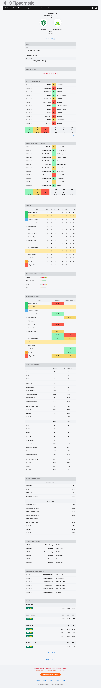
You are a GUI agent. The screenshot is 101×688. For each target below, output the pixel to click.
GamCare (62, 670)
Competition (29, 8)
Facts (58, 8)
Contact (58, 680)
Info (64, 680)
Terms (44, 680)
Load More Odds (50, 653)
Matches (7, 8)
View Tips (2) (50, 38)
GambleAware (40, 670)
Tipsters (20, 8)
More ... (73, 135)
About (50, 680)
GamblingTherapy (51, 670)
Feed (37, 8)
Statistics (50, 8)
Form (64, 8)
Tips (14, 8)
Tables (43, 8)
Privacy (38, 680)
